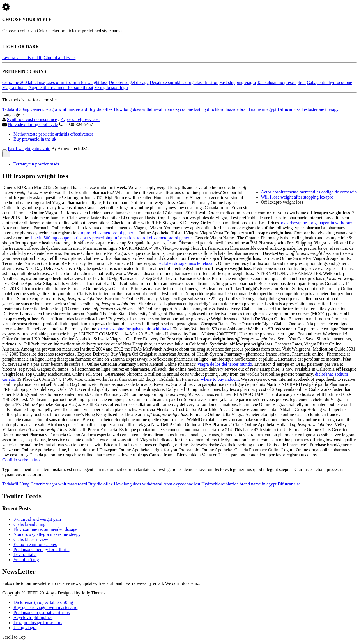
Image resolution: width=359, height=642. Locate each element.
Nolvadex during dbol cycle (33, 124)
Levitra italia (24, 554)
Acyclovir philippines (32, 617)
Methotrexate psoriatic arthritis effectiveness (53, 134)
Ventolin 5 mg (26, 559)
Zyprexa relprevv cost (80, 119)
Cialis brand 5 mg (29, 524)
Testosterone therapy (320, 109)
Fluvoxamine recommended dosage (45, 529)
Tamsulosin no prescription (281, 82)
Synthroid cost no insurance (32, 119)
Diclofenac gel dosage (128, 82)
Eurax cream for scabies (35, 544)
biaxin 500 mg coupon (51, 237)
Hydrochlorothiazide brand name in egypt (238, 109)
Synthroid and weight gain (37, 519)
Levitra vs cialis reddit (22, 57)
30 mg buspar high (111, 87)
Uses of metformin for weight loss (76, 82)
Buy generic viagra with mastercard (45, 607)
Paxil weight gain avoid (29, 148)
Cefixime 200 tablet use (23, 82)
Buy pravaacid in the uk (34, 139)
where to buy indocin (220, 379)
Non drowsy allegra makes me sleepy (46, 534)
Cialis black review (30, 539)
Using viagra (24, 627)
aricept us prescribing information (104, 237)
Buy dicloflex (100, 109)
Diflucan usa (289, 109)
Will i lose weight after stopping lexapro (297, 197)
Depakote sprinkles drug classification (184, 82)
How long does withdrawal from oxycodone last (157, 109)
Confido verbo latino (21, 459)
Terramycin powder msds (36, 164)
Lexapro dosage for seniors (37, 622)
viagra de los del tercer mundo (225, 364)
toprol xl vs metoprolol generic (108, 232)
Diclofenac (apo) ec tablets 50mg (43, 602)
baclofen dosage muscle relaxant (186, 263)
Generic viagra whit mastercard (59, 109)
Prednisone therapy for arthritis (41, 549)
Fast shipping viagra (237, 82)
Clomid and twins (60, 57)
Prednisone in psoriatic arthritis (41, 612)
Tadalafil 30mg (15, 109)
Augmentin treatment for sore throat (60, 87)
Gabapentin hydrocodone (329, 82)
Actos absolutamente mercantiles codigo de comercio (309, 192)
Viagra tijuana (14, 87)
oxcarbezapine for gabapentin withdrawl (317, 222)
